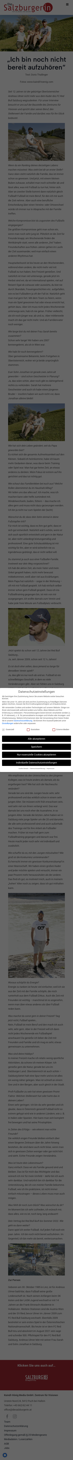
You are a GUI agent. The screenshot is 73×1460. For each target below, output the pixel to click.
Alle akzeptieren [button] (36, 738)
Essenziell (8, 729)
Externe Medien (61, 729)
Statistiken (33, 729)
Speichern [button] (36, 746)
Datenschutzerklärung (23, 720)
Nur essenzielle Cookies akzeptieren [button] (36, 754)
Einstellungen (7, 723)
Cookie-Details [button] (24, 768)
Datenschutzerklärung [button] (37, 768)
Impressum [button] (50, 768)
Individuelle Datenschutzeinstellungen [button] (36, 762)
